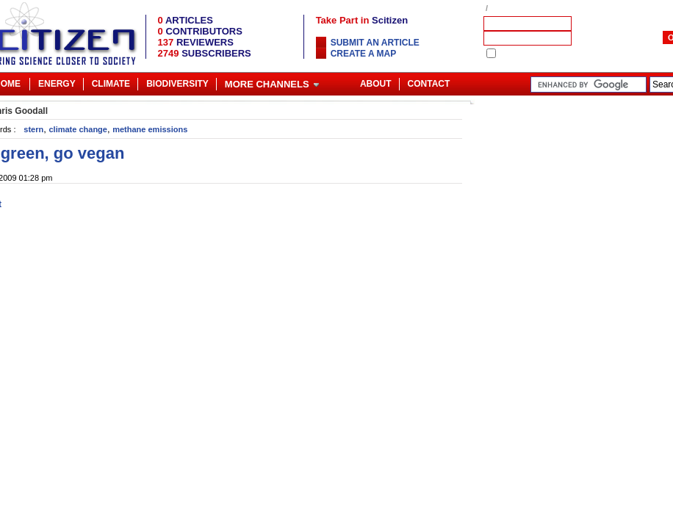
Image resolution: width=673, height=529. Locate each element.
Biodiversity (177, 84)
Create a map (364, 53)
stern (33, 129)
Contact (429, 84)
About (376, 84)
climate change (77, 129)
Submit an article (375, 42)
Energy (57, 84)
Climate (111, 84)
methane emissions (149, 129)
